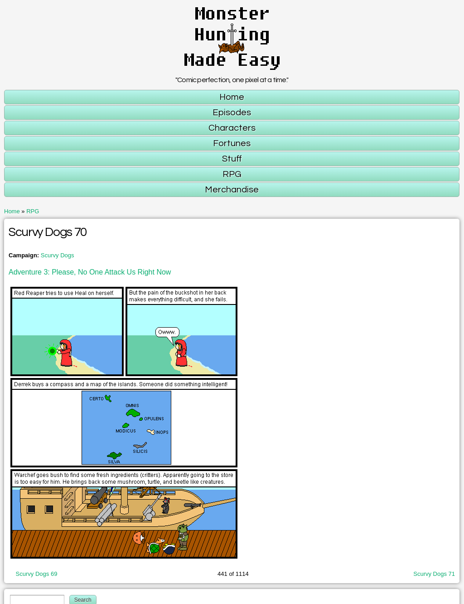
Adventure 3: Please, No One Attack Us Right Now (90, 272)
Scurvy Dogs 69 (37, 573)
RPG (32, 211)
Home (12, 211)
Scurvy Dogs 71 (434, 573)
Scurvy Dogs (57, 255)
